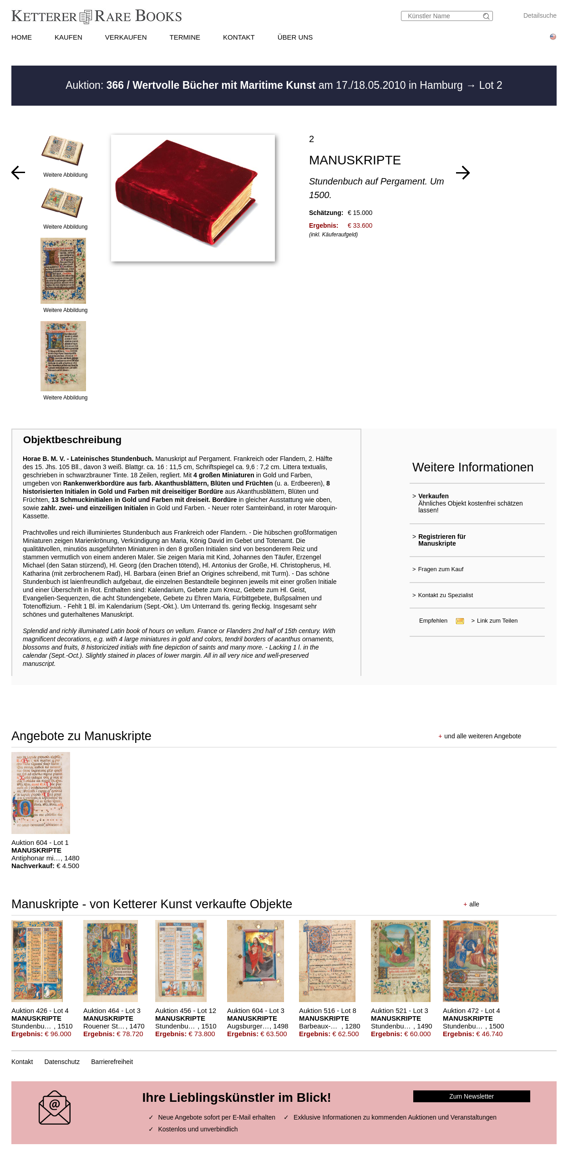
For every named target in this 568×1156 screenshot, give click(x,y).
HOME (21, 37)
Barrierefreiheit (112, 1061)
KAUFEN (68, 37)
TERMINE (184, 37)
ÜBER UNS (295, 37)
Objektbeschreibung (72, 439)
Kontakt (22, 1061)
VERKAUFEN (126, 37)
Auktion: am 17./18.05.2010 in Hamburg (266, 85)
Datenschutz (62, 1061)
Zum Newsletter (471, 1096)
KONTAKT (239, 37)
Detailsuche (540, 15)
